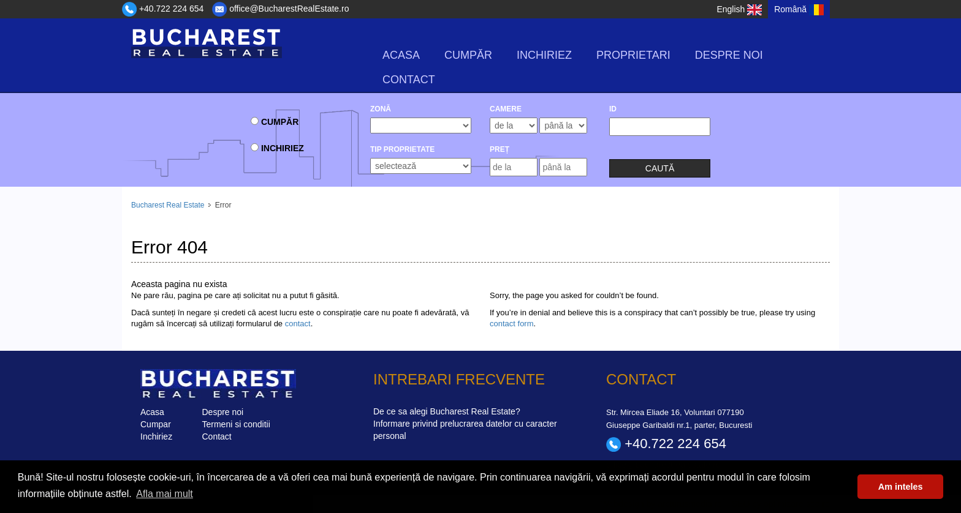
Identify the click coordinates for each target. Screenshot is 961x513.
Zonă (380, 109)
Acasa (401, 55)
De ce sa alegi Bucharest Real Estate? (446, 411)
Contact (408, 79)
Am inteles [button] (900, 487)
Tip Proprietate (402, 149)
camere (506, 109)
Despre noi (729, 55)
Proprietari (633, 55)
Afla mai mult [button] (164, 494)
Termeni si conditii (236, 424)
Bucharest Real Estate (167, 205)
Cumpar (155, 424)
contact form (512, 323)
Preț (499, 149)
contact (298, 323)
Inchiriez (544, 55)
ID (613, 109)
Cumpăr (468, 55)
